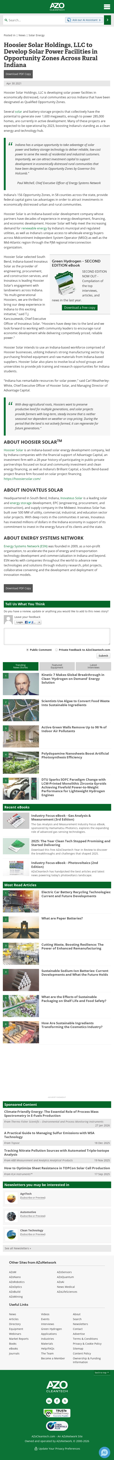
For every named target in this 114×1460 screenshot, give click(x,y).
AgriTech (26, 1193)
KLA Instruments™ (21, 1174)
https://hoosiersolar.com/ (22, 479)
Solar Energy (37, 35)
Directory (15, 1324)
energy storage (21, 503)
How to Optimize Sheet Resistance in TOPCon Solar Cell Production (57, 1168)
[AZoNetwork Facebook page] (57, 1401)
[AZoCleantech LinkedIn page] (49, 1401)
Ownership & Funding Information (87, 1360)
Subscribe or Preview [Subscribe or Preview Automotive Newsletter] (33, 1216)
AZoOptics (15, 1287)
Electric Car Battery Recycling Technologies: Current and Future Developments (76, 894)
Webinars (15, 1334)
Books (12, 1343)
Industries (47, 1338)
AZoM (12, 1272)
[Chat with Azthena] (104, 1452)
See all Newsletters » (18, 1248)
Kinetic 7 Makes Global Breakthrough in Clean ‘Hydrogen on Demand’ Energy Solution (72, 679)
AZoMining (16, 1296)
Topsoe (15, 1143)
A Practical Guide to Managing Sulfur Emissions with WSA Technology (49, 1135)
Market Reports (19, 1338)
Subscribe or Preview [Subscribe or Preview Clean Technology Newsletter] (33, 1234)
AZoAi (60, 1282)
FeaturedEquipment (57, 666)
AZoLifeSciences (67, 1291)
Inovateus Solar (71, 498)
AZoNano (15, 1277)
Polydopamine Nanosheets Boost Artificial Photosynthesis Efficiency (75, 755)
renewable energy (34, 228)
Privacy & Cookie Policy (87, 1343)
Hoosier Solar (13, 450)
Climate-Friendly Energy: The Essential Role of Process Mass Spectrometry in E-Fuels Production (51, 1113)
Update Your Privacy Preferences (57, 1448)
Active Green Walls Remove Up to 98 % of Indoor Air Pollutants (74, 729)
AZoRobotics (17, 1282)
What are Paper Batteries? (62, 918)
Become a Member (53, 1358)
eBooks (13, 1348)
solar (18, 112)
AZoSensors (64, 1272)
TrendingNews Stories (20, 666)
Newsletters (80, 1324)
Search (77, 1319)
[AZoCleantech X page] (65, 1401)
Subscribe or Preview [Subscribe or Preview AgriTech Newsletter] (33, 1197)
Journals (14, 1353)
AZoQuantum (65, 1277)
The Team (47, 1353)
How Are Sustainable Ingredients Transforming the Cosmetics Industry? (71, 1025)
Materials (47, 1343)
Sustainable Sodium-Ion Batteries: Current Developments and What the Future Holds (74, 973)
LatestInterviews (93, 666)
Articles (14, 1319)
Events (45, 1319)
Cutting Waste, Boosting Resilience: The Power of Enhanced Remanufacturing (72, 946)
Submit (103, 655)
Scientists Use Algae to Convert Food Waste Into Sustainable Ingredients (75, 703)
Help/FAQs (47, 1348)
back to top (102, 1372)
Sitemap (78, 1348)
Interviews (47, 1324)
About (76, 1314)
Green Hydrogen (51, 1329)
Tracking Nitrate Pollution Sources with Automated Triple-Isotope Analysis (56, 1152)
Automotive (28, 1212)
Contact (78, 1329)
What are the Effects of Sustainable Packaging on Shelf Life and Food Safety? (73, 999)
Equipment (16, 1329)
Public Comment (41, 650)
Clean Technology (31, 1230)
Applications (49, 1334)
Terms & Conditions (85, 1338)
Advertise (79, 1334)
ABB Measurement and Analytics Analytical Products (42, 1160)
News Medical (66, 1287)
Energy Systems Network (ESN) (26, 546)
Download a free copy (79, 307)
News (22, 35)
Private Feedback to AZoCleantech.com (84, 650)
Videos (45, 1314)
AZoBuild (14, 1291)
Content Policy (82, 1353)
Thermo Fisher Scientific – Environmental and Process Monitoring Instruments (57, 1121)
